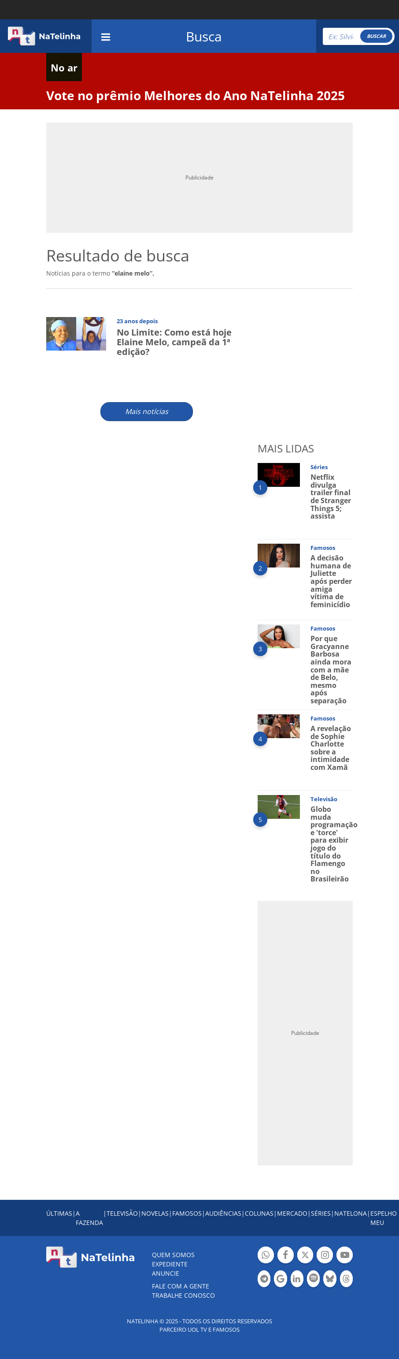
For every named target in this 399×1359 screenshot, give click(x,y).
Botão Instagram (325, 1256)
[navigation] (106, 36)
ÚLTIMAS (59, 1213)
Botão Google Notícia (280, 1280)
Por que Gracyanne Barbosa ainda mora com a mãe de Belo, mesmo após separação (330, 670)
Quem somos (173, 1255)
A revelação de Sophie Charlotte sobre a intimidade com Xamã (330, 748)
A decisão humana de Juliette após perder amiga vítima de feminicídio (331, 581)
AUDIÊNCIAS (223, 1213)
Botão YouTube (344, 1256)
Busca (204, 36)
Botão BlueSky (329, 1280)
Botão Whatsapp (266, 1256)
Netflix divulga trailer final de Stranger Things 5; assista (330, 496)
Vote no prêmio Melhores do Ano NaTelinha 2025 (195, 95)
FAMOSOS (187, 1213)
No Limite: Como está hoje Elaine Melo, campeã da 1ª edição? (174, 342)
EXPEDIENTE (170, 1264)
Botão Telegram (264, 1280)
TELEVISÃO (122, 1213)
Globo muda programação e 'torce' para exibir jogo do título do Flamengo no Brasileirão (334, 844)
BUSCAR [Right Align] (376, 36)
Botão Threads (346, 1280)
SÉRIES (321, 1213)
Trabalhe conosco (183, 1295)
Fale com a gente (180, 1286)
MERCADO (292, 1213)
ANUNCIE (165, 1273)
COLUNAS (259, 1213)
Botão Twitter (305, 1256)
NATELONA (350, 1213)
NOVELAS (155, 1213)
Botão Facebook (285, 1256)
